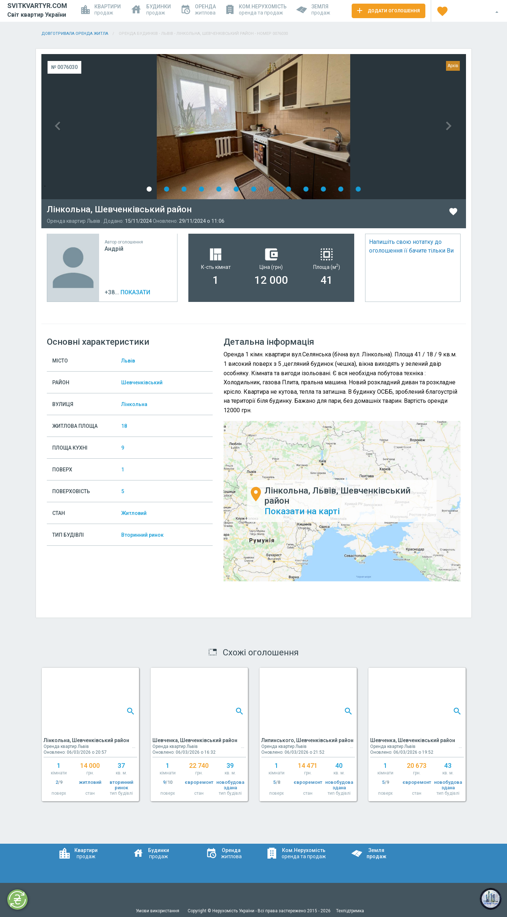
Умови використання (158, 910)
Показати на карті (302, 511)
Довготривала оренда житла (74, 33)
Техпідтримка (350, 910)
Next (360, 126)
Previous (147, 126)
